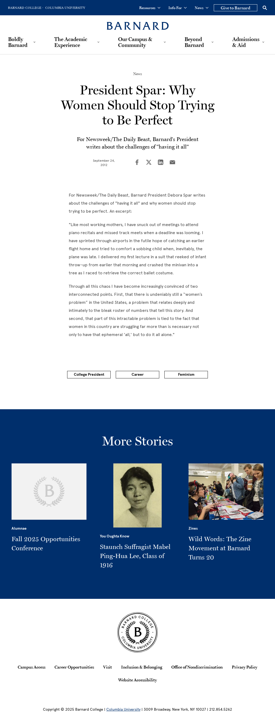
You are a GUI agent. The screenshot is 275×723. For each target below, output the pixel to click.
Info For (177, 7)
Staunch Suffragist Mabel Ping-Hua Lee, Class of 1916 (135, 556)
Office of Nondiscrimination (197, 667)
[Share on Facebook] (137, 163)
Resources (149, 7)
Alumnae (19, 528)
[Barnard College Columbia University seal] (137, 632)
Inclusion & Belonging (141, 667)
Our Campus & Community (135, 42)
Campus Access (31, 667)
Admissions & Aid (245, 42)
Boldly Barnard (17, 42)
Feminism (186, 374)
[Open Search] (265, 8)
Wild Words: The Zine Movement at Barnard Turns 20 (220, 548)
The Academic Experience (70, 42)
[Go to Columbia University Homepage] (64, 8)
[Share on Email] (172, 163)
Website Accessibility (137, 680)
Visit (107, 667)
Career (138, 374)
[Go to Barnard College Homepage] (25, 8)
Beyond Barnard (194, 42)
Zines (193, 528)
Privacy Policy (244, 667)
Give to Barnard (235, 7)
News (201, 7)
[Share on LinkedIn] (160, 163)
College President (89, 374)
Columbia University (123, 709)
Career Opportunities (74, 667)
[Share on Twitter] (149, 163)
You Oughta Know (114, 536)
